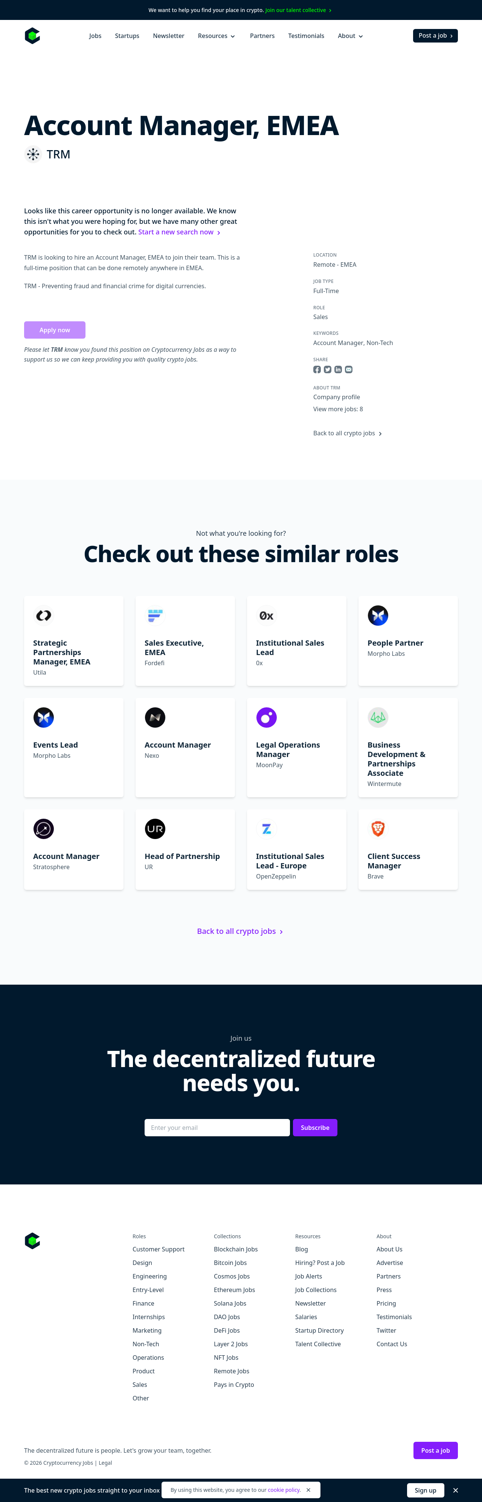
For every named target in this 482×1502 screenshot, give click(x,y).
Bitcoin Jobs (230, 1263)
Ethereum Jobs (234, 1290)
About (351, 35)
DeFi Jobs (227, 1330)
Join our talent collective (299, 10)
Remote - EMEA (334, 264)
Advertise (390, 1263)
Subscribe (315, 1127)
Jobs (95, 36)
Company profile (336, 397)
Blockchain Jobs (236, 1249)
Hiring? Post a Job (320, 1263)
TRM (58, 154)
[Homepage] (32, 35)
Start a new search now (180, 232)
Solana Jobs (230, 1303)
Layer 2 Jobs (231, 1344)
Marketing (147, 1330)
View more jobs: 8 (338, 409)
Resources (217, 35)
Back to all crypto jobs (348, 433)
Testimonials (306, 36)
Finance (143, 1303)
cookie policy (283, 1489)
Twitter (386, 1330)
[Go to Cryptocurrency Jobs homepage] (78, 1241)
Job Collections (316, 1290)
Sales (320, 317)
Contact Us (392, 1344)
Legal (105, 1462)
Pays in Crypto (234, 1384)
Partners (262, 36)
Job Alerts (308, 1276)
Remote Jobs (231, 1371)
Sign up (425, 1490)
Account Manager (338, 343)
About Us (390, 1249)
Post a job (437, 35)
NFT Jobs (226, 1357)
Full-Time (326, 291)
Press (384, 1290)
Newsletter (169, 36)
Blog (301, 1249)
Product (144, 1371)
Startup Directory (319, 1330)
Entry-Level (148, 1290)
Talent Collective (318, 1344)
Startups (127, 36)
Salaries (306, 1317)
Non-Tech (379, 343)
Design (142, 1263)
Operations (148, 1357)
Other (141, 1398)
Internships (149, 1317)
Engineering (150, 1276)
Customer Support (159, 1249)
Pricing (386, 1303)
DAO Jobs (227, 1317)
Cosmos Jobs (232, 1276)
